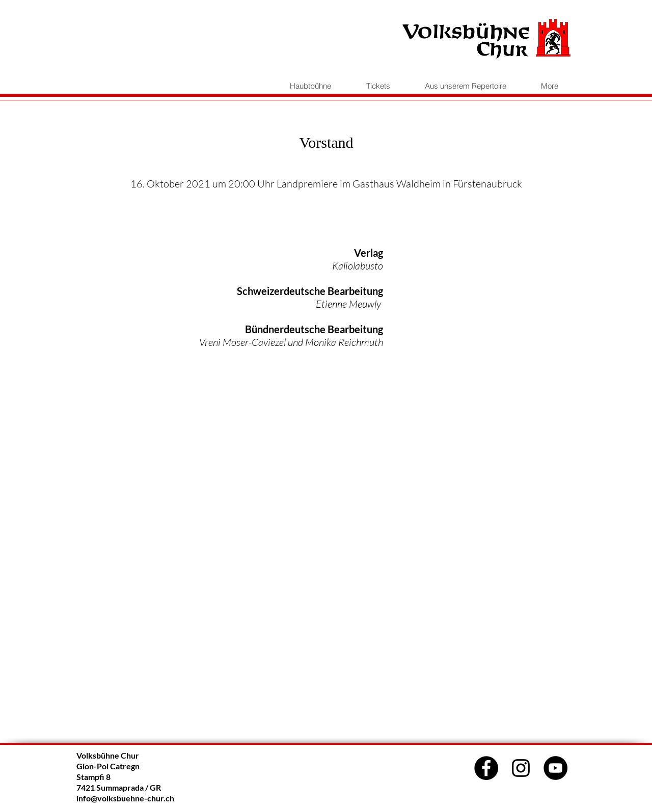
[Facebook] (486, 768)
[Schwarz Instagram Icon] (521, 768)
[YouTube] (555, 768)
